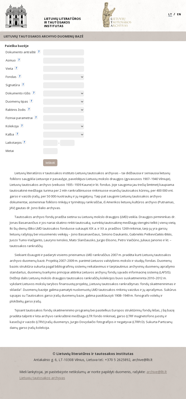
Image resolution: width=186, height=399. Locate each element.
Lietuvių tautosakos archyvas (42, 378)
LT (170, 14)
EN (179, 14)
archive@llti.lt (157, 371)
